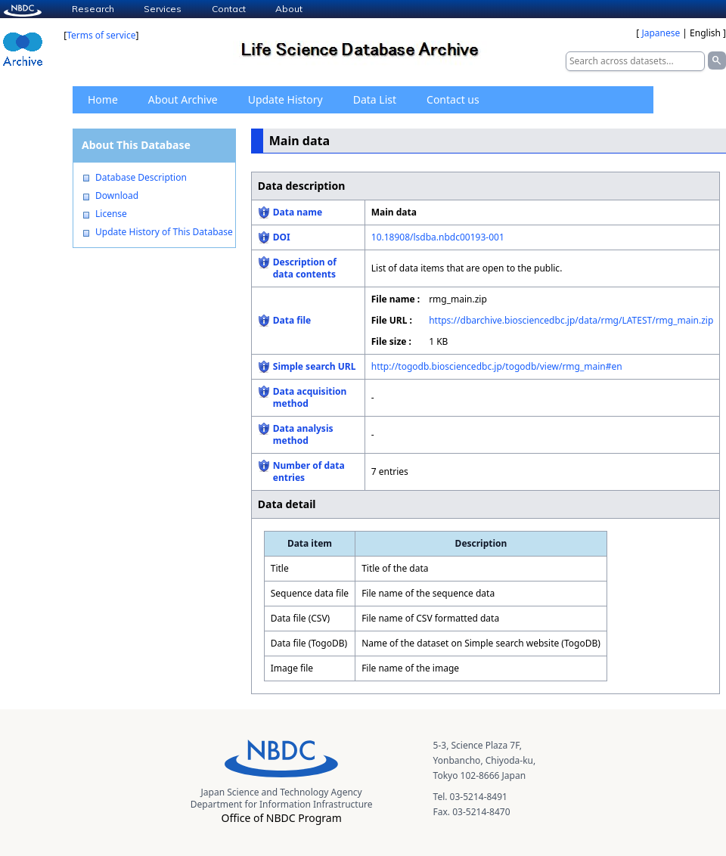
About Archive (183, 99)
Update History (285, 99)
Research (93, 8)
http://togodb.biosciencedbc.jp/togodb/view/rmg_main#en (496, 366)
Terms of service (101, 35)
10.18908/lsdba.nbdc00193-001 (437, 237)
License (111, 214)
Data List (374, 99)
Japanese (660, 32)
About (288, 8)
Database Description (141, 178)
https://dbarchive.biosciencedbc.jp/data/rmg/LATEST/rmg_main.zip (571, 320)
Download (116, 196)
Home (103, 99)
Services (163, 8)
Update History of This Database (164, 232)
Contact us (453, 99)
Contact (229, 8)
